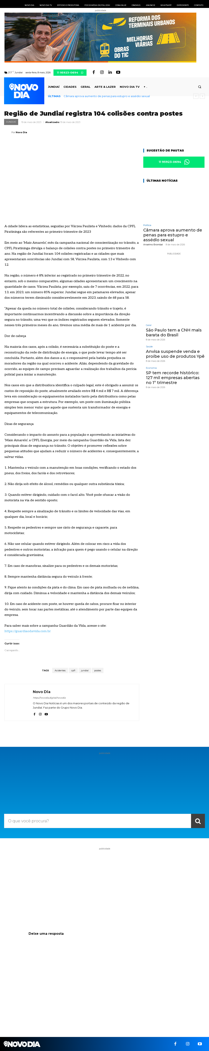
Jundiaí (11, 122)
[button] (200, 87)
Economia (151, 368)
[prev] (195, 96)
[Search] (198, 821)
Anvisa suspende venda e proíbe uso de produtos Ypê (175, 354)
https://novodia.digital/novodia (49, 697)
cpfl (73, 670)
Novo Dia (21, 132)
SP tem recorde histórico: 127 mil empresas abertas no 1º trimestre (173, 377)
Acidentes (60, 670)
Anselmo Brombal (153, 244)
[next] (202, 96)
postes (97, 670)
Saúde (149, 347)
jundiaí (85, 670)
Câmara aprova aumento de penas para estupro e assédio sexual (107, 96)
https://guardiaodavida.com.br (27, 631)
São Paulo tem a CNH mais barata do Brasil (174, 332)
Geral (148, 325)
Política (147, 225)
